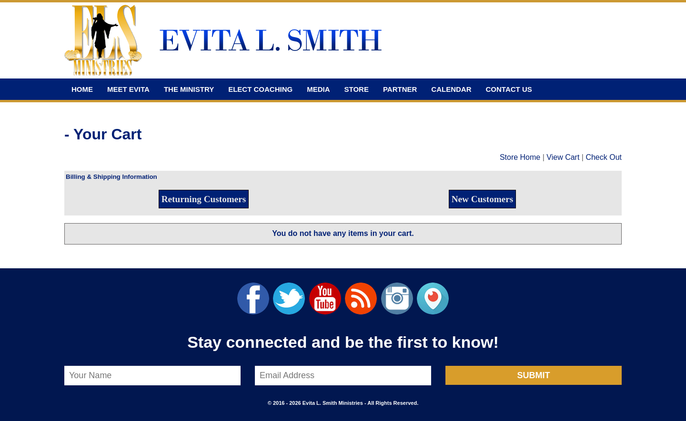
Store (356, 89)
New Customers (483, 199)
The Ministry (189, 89)
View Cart (562, 157)
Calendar (451, 89)
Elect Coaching (260, 89)
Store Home (520, 157)
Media (318, 89)
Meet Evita (128, 89)
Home (82, 89)
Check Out (603, 157)
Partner (400, 89)
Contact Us (509, 89)
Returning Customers (203, 199)
